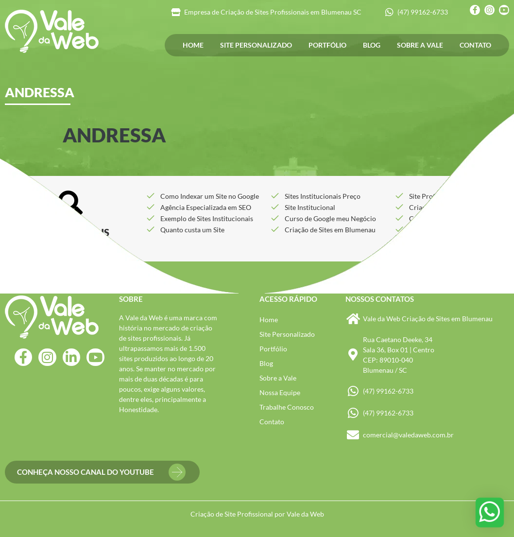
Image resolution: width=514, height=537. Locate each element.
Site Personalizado (256, 45)
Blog (371, 45)
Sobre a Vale (420, 45)
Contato (475, 45)
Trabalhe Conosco (286, 407)
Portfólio (327, 45)
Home (193, 45)
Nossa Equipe (279, 392)
